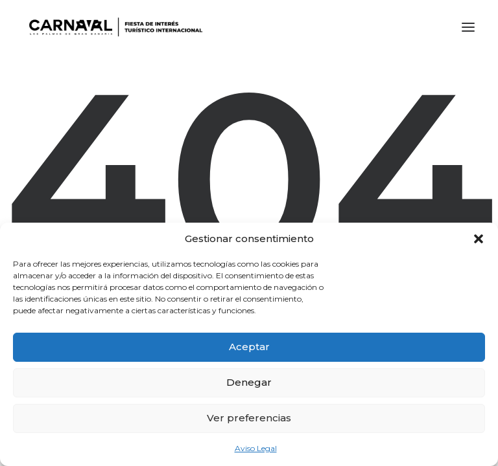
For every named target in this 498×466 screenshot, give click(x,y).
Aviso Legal (256, 448)
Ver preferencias (249, 418)
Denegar (249, 382)
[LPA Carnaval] (113, 27)
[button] (478, 238)
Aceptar (249, 346)
